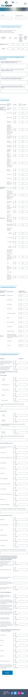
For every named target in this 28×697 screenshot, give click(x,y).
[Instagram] (18, 693)
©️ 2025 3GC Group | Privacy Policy (6, 693)
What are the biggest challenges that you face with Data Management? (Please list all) (12, 70)
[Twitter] (15, 693)
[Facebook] (11, 693)
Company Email (18, 15)
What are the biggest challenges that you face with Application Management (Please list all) (11, 62)
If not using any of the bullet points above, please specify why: (12, 404)
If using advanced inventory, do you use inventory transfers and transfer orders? (13, 424)
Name (2, 15)
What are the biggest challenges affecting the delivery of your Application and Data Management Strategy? (12, 78)
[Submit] (7, 673)
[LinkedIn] (22, 693)
